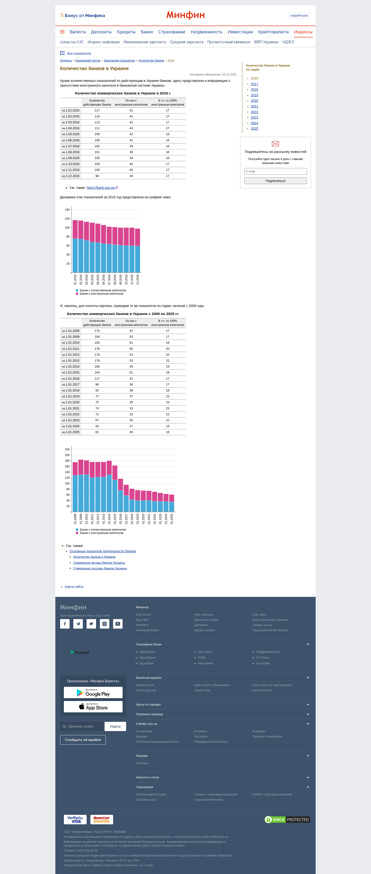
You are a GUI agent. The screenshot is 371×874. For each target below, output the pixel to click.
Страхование (172, 31)
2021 (254, 106)
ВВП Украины (266, 42)
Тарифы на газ (262, 625)
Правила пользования (267, 736)
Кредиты (126, 31)
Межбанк (142, 625)
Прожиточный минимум (228, 42)
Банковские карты (206, 619)
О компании (144, 731)
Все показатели (79, 53)
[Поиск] (115, 726)
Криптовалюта (273, 31)
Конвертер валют (147, 630)
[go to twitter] (91, 624)
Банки (147, 31)
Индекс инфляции (104, 42)
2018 (254, 89)
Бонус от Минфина (85, 15)
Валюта (78, 31)
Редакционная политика (210, 741)
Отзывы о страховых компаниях (216, 794)
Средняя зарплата (186, 42)
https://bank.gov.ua (101, 188)
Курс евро (259, 614)
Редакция (259, 731)
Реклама (142, 763)
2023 (254, 117)
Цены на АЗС (72, 42)
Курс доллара (203, 614)
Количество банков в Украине (94, 557)
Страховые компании (208, 799)
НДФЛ (288, 42)
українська (299, 15)
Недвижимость (206, 31)
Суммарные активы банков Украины (99, 562)
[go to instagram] (104, 624)
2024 (254, 123)
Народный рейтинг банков (270, 630)
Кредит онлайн (204, 630)
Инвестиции (240, 31)
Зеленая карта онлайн (151, 794)
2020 (254, 100)
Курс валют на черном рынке (272, 685)
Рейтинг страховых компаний (272, 794)
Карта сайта (74, 587)
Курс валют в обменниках (211, 685)
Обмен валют (145, 685)
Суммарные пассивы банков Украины (100, 568)
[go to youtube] (118, 624)
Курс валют (143, 614)
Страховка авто (146, 799)
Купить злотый (262, 690)
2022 (254, 112)
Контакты (200, 731)
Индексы (303, 31)
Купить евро (202, 690)
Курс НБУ (142, 619)
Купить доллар (146, 690)
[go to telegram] (78, 624)
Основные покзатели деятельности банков (103, 551)
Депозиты (101, 31)
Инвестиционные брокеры (270, 619)
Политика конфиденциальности (157, 741)
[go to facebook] (65, 624)
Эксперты (201, 736)
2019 (254, 95)
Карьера (141, 736)
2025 (254, 128)
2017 (254, 84)
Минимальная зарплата (145, 42)
